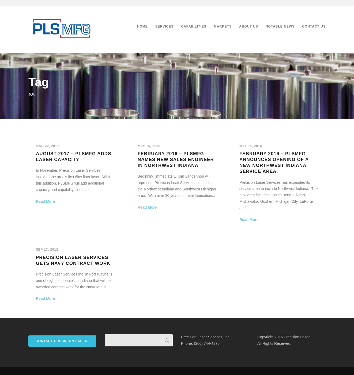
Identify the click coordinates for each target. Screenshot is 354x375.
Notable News (280, 26)
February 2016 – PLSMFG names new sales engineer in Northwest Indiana (176, 159)
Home (142, 26)
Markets (223, 26)
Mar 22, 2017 (47, 146)
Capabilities (193, 26)
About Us (248, 26)
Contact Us (314, 26)
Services (164, 26)
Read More (45, 201)
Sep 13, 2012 (47, 249)
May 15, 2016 (149, 146)
